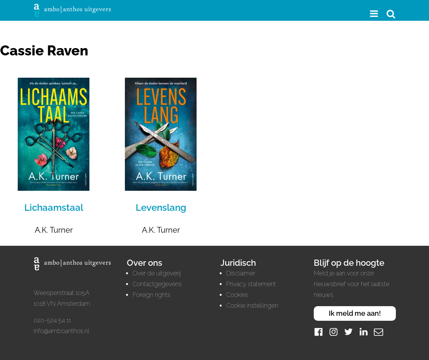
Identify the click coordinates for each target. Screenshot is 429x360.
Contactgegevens (157, 284)
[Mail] (378, 331)
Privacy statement (251, 284)
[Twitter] (348, 331)
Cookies (237, 294)
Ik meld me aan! (355, 313)
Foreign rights (151, 294)
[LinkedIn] (363, 331)
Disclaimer (240, 273)
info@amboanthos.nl (61, 331)
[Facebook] (318, 331)
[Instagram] (333, 331)
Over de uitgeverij (157, 273)
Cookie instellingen (252, 305)
